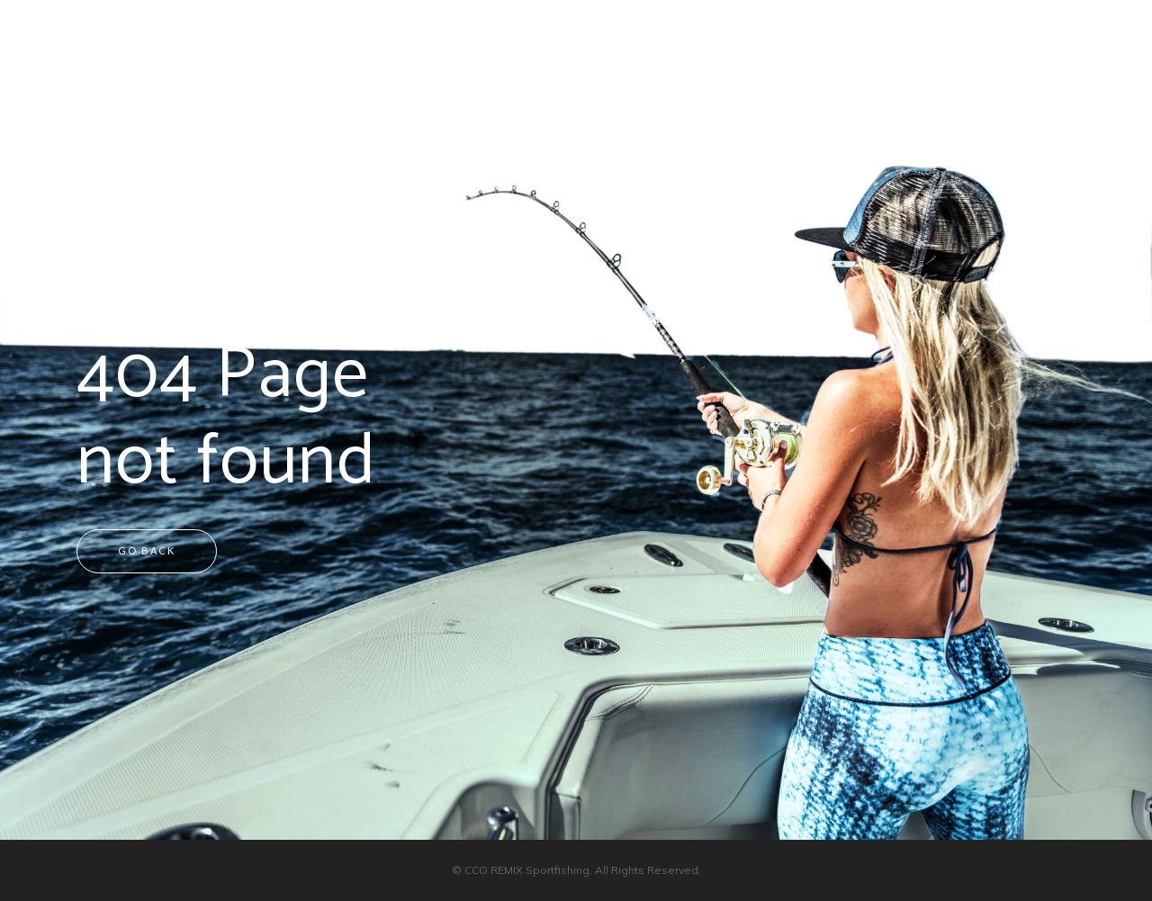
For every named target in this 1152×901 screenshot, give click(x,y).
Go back (147, 550)
